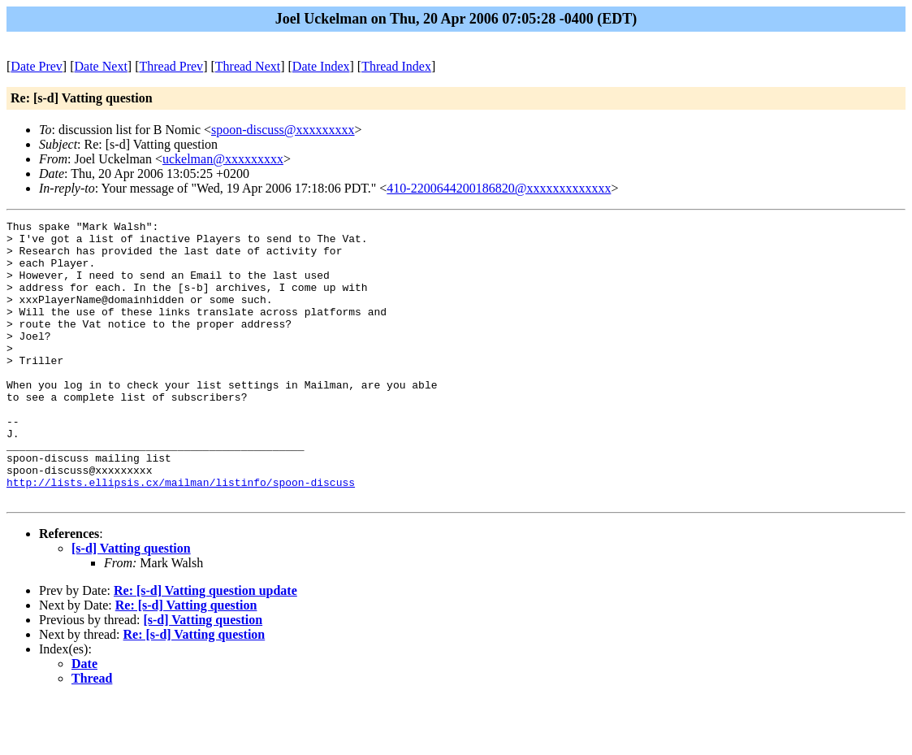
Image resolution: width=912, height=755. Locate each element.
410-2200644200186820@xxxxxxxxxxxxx (499, 188)
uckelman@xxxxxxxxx (222, 159)
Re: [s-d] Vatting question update (205, 646)
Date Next (101, 66)
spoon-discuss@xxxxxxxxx (283, 130)
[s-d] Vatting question (131, 604)
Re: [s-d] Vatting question (186, 661)
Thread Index (396, 66)
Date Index (321, 66)
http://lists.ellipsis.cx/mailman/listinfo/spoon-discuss (180, 535)
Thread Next (247, 66)
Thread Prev (171, 66)
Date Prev (37, 66)
